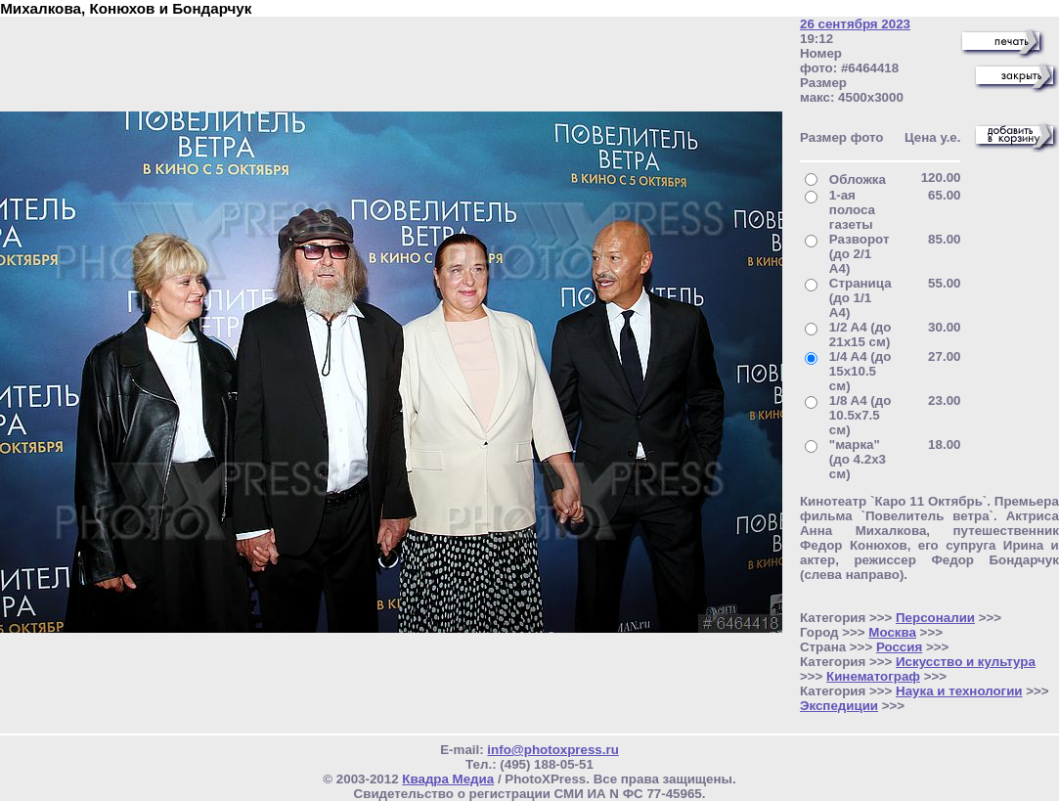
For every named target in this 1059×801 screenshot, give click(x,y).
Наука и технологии (959, 691)
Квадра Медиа (448, 779)
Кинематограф (873, 676)
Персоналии (935, 617)
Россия (899, 647)
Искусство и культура (966, 661)
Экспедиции (839, 705)
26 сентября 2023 (855, 24)
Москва (892, 632)
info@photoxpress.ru (552, 749)
